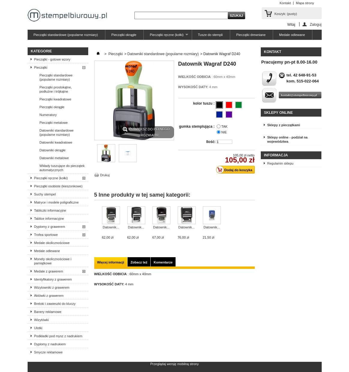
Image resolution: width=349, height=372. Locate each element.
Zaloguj (315, 24)
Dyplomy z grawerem (49, 226)
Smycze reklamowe (48, 352)
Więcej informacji (110, 262)
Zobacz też (139, 262)
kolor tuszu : (204, 103)
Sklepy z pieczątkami (283, 125)
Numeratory (48, 115)
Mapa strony (305, 3)
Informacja (276, 155)
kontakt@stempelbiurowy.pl (299, 95)
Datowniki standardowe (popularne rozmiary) (57, 132)
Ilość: (210, 142)
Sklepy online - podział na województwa (287, 139)
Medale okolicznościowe (52, 243)
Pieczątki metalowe (54, 122)
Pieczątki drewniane (251, 35)
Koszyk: (286, 14)
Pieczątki (40, 67)
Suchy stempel (45, 194)
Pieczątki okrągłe (123, 35)
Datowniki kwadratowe (56, 142)
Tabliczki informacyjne (50, 210)
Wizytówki (41, 320)
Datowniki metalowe (54, 158)
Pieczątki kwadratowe (55, 99)
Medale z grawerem (48, 271)
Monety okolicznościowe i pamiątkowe (52, 261)
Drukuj (105, 175)
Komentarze (163, 262)
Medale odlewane (292, 35)
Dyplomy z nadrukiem (50, 344)
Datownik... (111, 227)
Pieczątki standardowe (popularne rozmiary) (66, 35)
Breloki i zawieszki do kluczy (55, 303)
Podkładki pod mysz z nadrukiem (58, 336)
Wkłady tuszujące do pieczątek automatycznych (62, 168)
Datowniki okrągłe (53, 150)
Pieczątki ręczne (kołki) (166, 36)
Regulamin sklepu (280, 163)
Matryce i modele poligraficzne (56, 202)
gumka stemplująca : (197, 126)
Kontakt (285, 3)
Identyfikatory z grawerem (53, 279)
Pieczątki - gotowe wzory (52, 59)
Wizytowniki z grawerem (52, 287)
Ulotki (38, 328)
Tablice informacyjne (49, 218)
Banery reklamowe (48, 312)
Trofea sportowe (46, 235)
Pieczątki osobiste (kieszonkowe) (58, 186)
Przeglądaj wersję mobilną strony (174, 364)
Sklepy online (278, 113)
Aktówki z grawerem (49, 295)
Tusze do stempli (210, 35)
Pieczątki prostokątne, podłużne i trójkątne (56, 89)
